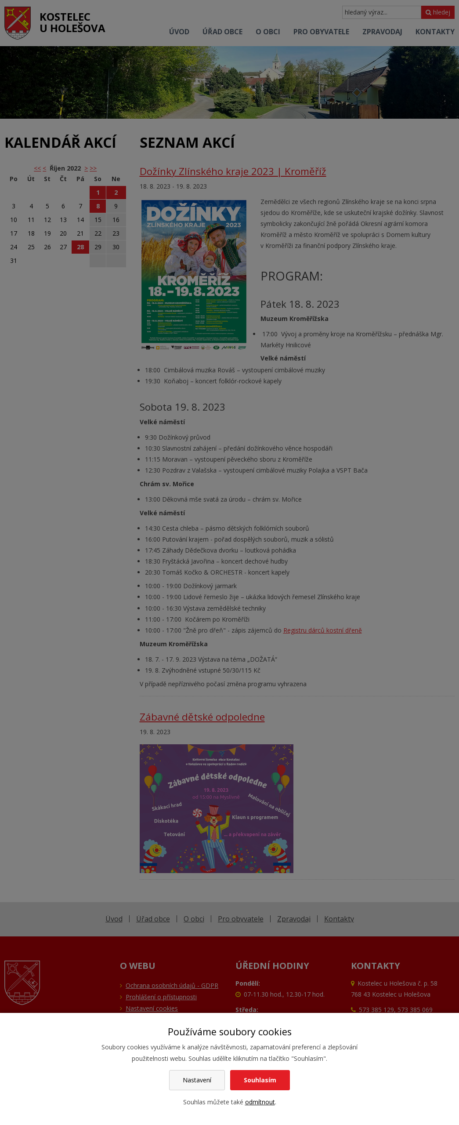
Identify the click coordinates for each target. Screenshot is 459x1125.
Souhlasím (260, 1080)
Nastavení (197, 1080)
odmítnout (260, 1102)
